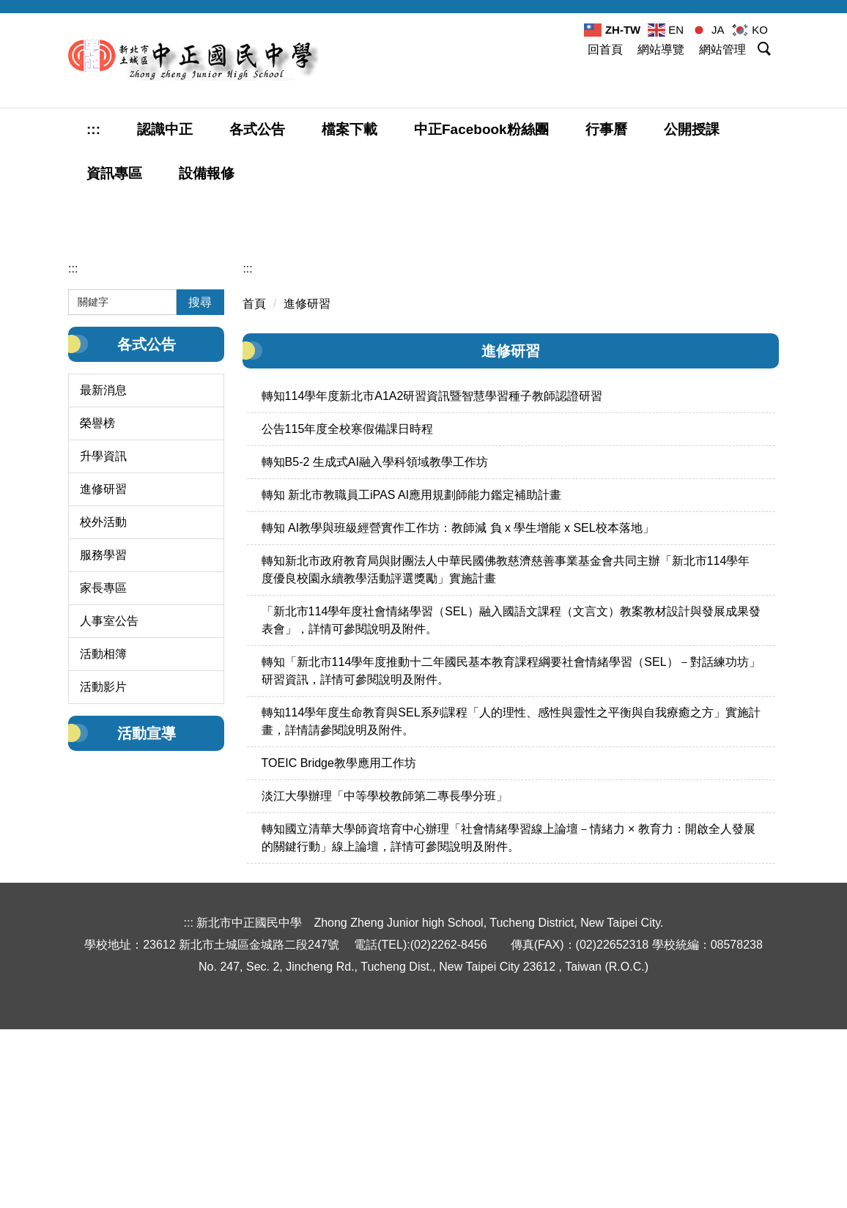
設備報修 (206, 173)
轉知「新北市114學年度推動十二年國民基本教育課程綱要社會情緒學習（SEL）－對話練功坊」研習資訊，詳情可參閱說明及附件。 (511, 860)
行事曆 (606, 129)
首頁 (254, 493)
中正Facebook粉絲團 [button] (481, 129)
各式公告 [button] (257, 129)
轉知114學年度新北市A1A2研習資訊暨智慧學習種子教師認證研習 (432, 585)
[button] (766, 51)
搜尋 (200, 492)
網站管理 (722, 49)
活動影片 (103, 876)
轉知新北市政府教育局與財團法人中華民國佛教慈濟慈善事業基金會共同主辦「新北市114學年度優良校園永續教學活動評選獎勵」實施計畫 (506, 759)
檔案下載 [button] (349, 129)
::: (93, 129)
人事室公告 (109, 810)
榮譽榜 (97, 613)
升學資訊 (103, 646)
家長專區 (103, 777)
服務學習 (103, 744)
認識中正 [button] (165, 129)
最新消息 (103, 580)
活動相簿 (103, 843)
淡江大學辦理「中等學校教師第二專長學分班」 (385, 985)
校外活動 (103, 711)
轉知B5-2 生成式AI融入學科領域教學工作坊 (375, 651)
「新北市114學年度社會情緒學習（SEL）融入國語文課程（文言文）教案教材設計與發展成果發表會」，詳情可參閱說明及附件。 (511, 810)
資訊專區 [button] (114, 173)
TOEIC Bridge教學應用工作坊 (339, 952)
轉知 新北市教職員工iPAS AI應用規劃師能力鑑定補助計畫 (412, 684)
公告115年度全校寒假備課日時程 (348, 618)
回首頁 (605, 49)
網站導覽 (660, 49)
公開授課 (692, 129)
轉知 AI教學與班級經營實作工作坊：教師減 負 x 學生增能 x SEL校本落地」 (458, 717)
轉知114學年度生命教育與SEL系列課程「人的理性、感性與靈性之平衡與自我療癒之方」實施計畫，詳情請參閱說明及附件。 (511, 911)
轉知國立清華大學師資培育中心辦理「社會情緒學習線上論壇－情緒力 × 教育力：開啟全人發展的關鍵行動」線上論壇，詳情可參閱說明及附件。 (508, 1027)
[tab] (795, 398)
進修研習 (103, 678)
